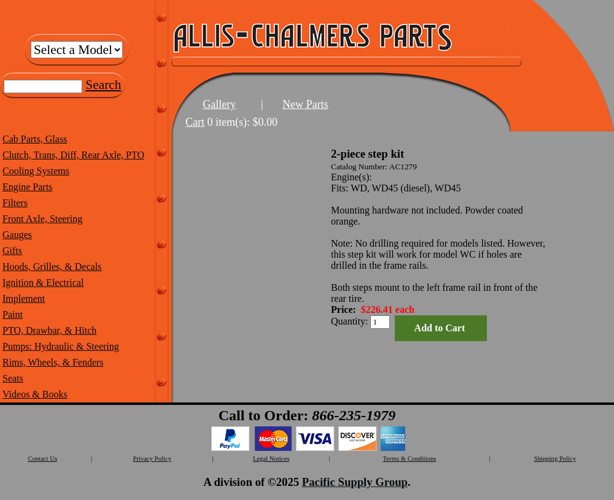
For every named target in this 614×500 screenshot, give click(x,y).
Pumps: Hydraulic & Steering (60, 346)
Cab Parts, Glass (34, 139)
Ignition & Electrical (43, 282)
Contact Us (42, 458)
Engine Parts (27, 187)
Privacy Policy (152, 458)
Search (103, 84)
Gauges (17, 234)
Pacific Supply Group (355, 481)
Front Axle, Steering (42, 218)
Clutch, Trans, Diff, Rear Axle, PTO (73, 155)
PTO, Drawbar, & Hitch (49, 330)
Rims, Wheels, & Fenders (53, 362)
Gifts (12, 250)
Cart (194, 122)
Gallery (219, 104)
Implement (23, 298)
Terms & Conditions (410, 458)
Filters (15, 203)
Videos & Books (35, 394)
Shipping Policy (555, 458)
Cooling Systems (35, 171)
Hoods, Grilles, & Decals (51, 266)
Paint (12, 314)
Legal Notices (271, 458)
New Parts (305, 104)
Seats (12, 378)
